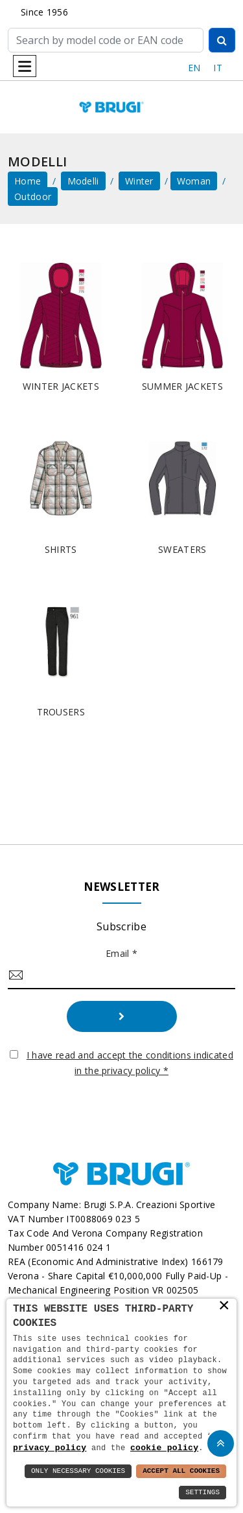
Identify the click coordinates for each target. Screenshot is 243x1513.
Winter (139, 181)
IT (217, 68)
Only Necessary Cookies (78, 1471)
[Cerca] (105, 40)
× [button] (224, 1306)
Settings (202, 1492)
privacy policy (49, 1447)
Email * (121, 953)
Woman (194, 181)
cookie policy (164, 1447)
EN (194, 68)
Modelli (83, 181)
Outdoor (32, 196)
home (27, 181)
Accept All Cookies (181, 1471)
